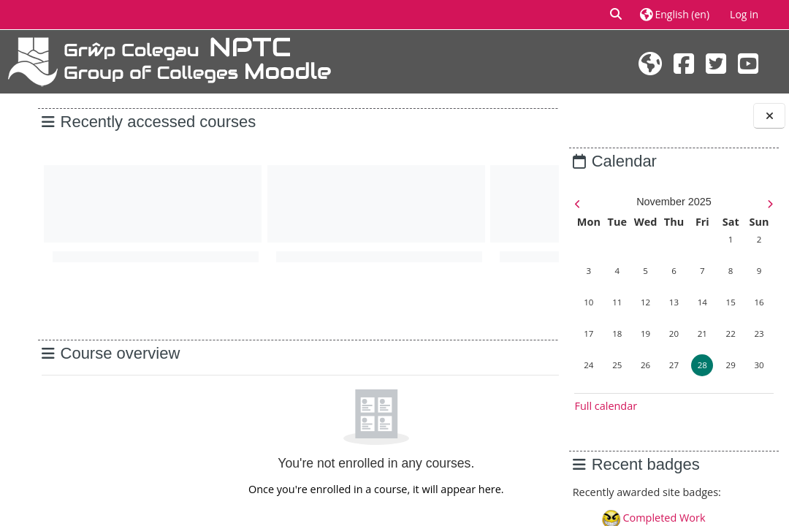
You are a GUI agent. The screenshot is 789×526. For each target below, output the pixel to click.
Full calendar (605, 406)
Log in (744, 14)
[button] (616, 14)
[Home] (169, 60)
